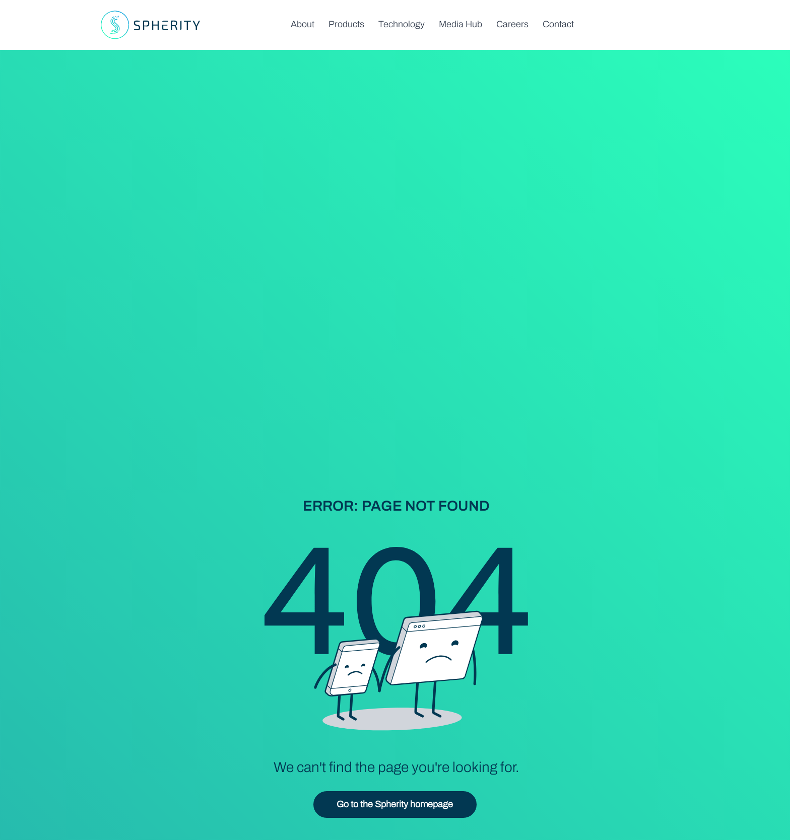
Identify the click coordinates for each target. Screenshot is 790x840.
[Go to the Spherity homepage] (395, 804)
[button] (346, 24)
